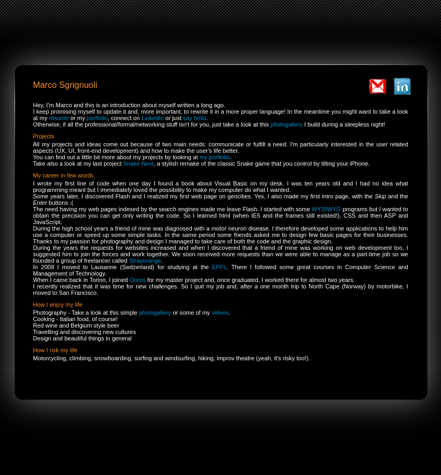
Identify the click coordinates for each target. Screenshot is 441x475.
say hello (194, 118)
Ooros (138, 280)
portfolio (97, 118)
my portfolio (214, 157)
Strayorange (145, 260)
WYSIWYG (326, 209)
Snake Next (138, 163)
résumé (59, 118)
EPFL (219, 267)
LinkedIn (152, 118)
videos (220, 312)
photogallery (287, 124)
